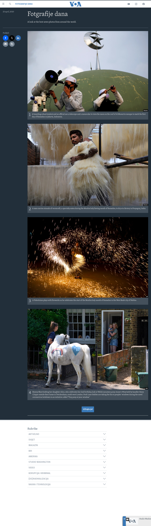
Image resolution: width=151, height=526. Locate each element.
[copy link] (12, 44)
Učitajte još (88, 409)
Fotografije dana (24, 4)
